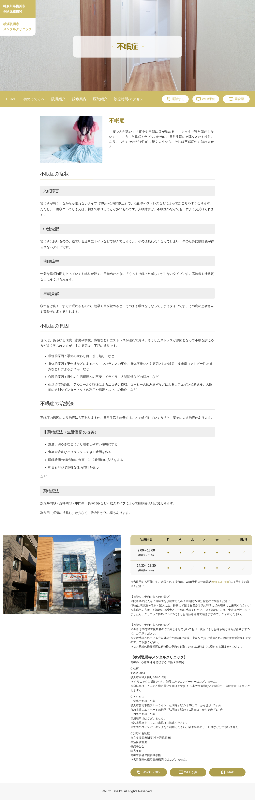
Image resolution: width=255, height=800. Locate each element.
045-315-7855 (221, 581)
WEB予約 (205, 99)
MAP (227, 772)
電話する (175, 99)
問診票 (236, 99)
